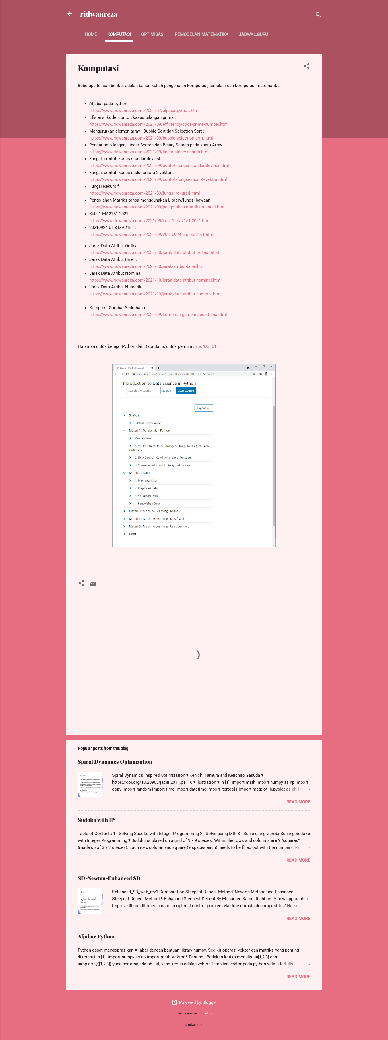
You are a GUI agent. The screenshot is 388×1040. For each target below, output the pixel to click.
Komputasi (119, 34)
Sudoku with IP (96, 819)
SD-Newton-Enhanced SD (109, 878)
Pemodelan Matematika (201, 34)
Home (91, 34)
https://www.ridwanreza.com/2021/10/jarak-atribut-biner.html (147, 266)
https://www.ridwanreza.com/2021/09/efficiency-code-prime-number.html (159, 124)
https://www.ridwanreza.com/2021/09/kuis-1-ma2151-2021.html (150, 220)
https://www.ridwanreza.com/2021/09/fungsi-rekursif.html (144, 193)
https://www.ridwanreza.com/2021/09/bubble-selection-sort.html (151, 138)
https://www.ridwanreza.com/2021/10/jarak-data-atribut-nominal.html (155, 280)
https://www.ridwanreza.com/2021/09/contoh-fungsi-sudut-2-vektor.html (158, 179)
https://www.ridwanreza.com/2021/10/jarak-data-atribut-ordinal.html (154, 252)
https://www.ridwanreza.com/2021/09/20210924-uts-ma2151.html (151, 234)
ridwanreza (98, 13)
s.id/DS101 (205, 346)
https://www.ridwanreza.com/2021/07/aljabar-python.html (144, 110)
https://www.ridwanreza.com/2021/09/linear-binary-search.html (149, 151)
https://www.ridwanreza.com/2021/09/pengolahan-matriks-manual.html (157, 207)
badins (207, 1013)
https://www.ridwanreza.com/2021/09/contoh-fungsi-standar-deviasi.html (159, 165)
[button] (306, 67)
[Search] (318, 15)
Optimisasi (152, 34)
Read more (298, 802)
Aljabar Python (96, 936)
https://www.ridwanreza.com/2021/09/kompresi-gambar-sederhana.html (158, 314)
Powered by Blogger (194, 1002)
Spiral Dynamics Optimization (115, 761)
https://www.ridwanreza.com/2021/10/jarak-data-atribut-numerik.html (155, 294)
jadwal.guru (253, 34)
